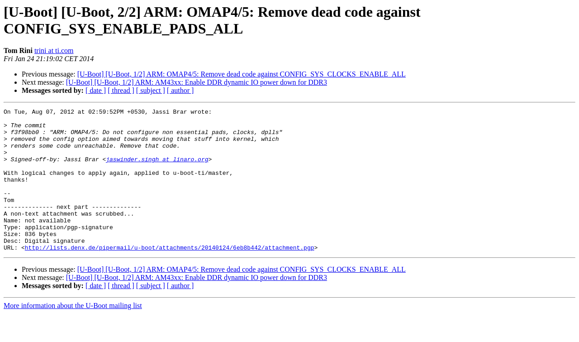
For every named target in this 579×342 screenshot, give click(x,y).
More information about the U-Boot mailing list (73, 334)
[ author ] (180, 90)
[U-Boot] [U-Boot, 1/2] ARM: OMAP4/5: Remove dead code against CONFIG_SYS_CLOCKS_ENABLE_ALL (241, 74)
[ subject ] (150, 90)
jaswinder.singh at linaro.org (157, 170)
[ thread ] (121, 90)
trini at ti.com (54, 50)
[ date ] (95, 90)
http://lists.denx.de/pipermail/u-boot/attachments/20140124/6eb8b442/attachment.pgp (169, 276)
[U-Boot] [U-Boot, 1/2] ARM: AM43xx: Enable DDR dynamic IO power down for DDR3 (196, 82)
